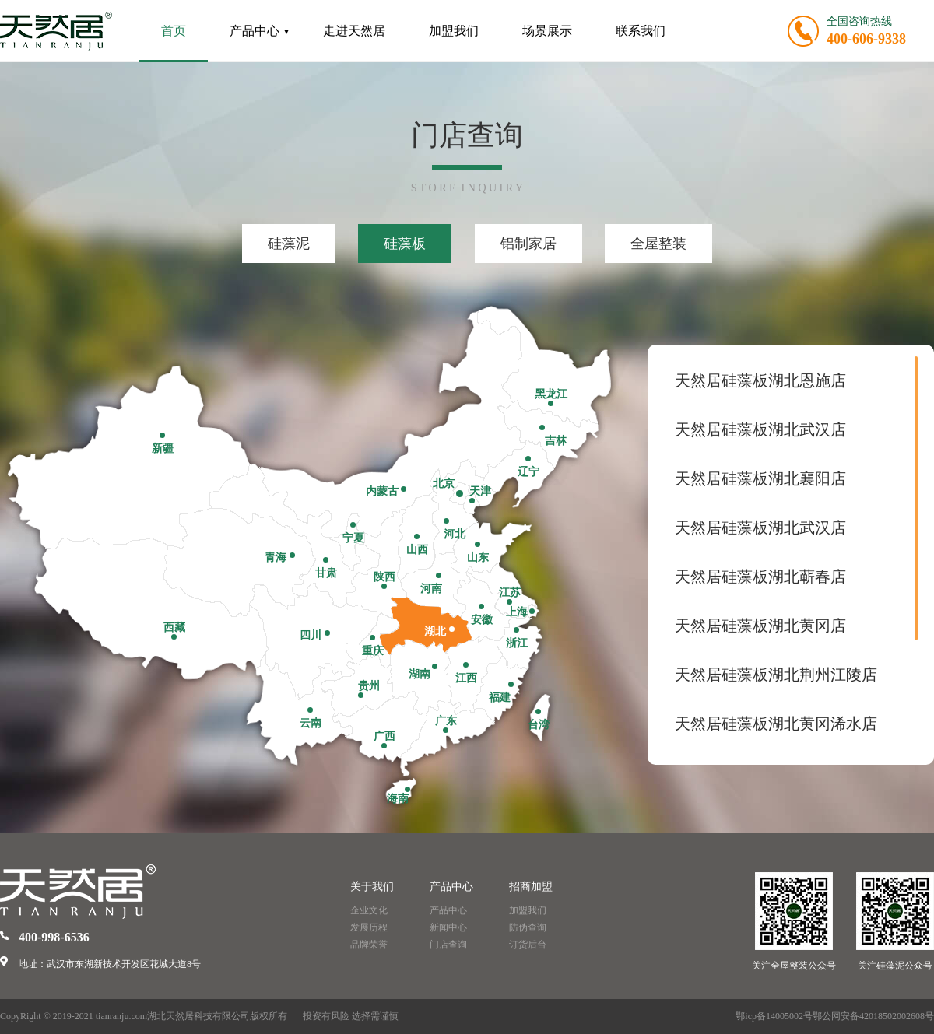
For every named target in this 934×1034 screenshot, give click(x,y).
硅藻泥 (289, 243)
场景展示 (547, 30)
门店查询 (448, 944)
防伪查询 (527, 927)
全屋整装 (658, 243)
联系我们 (640, 30)
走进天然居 (354, 30)
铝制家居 (528, 243)
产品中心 (259, 30)
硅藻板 (405, 243)
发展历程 (369, 927)
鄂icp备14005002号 (774, 1016)
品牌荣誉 (369, 944)
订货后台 (527, 944)
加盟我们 (454, 30)
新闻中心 (448, 927)
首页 (173, 30)
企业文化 (369, 910)
